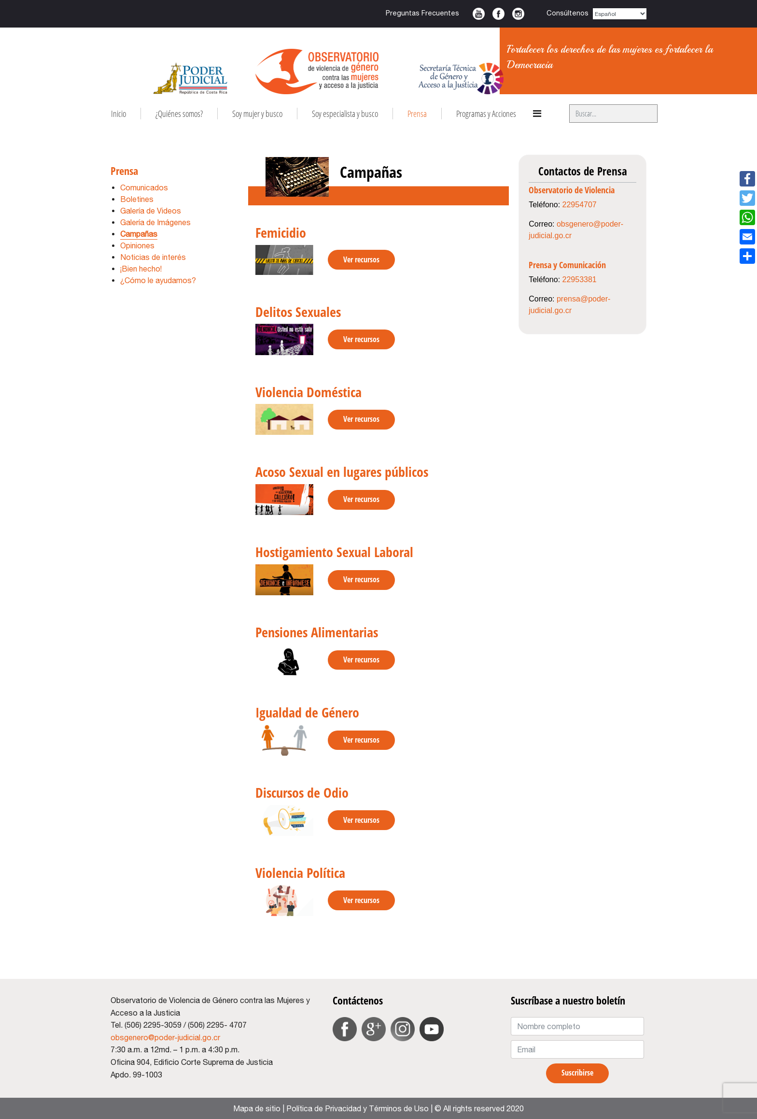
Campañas (138, 234)
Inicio (118, 113)
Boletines (137, 199)
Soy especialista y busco (345, 113)
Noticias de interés (153, 257)
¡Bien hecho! (141, 268)
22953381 (579, 279)
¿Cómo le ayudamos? (158, 280)
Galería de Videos (150, 210)
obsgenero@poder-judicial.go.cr (165, 1037)
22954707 (579, 205)
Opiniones (137, 245)
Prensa (417, 113)
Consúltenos (568, 13)
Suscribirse (577, 1072)
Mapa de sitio (256, 1108)
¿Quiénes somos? (179, 113)
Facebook (498, 14)
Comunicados (144, 187)
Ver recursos (361, 259)
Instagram (518, 14)
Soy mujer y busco (257, 113)
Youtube (479, 14)
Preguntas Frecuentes (422, 13)
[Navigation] (537, 113)
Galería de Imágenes (155, 222)
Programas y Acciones (486, 113)
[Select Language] (619, 14)
